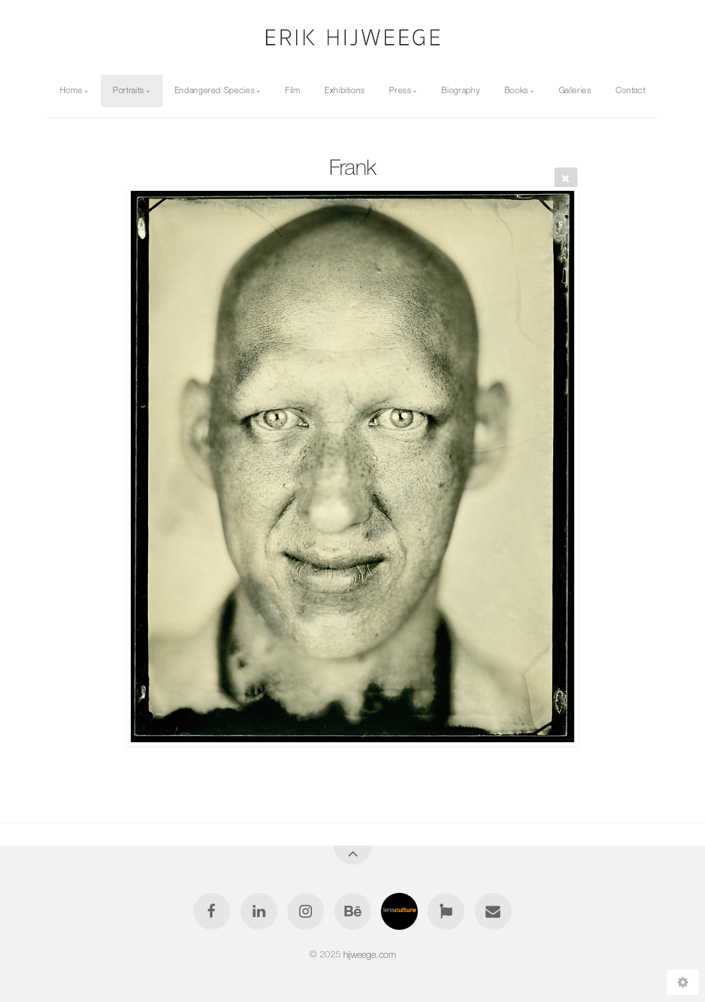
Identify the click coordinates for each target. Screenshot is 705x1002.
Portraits (128, 90)
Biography (461, 90)
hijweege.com (369, 954)
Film (293, 90)
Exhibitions (345, 90)
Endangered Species (215, 90)
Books (516, 90)
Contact (630, 90)
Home (71, 90)
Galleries (575, 90)
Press (400, 90)
